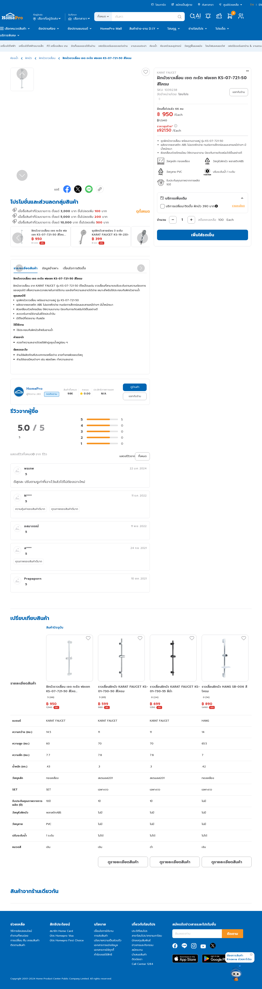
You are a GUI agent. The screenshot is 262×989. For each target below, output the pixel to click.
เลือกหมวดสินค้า (15, 28)
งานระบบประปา (138, 46)
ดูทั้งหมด (143, 211)
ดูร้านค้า (134, 387)
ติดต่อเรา (137, 959)
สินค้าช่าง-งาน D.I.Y (142, 28)
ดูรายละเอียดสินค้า (123, 862)
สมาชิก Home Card (61, 931)
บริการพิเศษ (8, 35)
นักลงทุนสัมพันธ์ (141, 940)
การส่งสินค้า (101, 936)
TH (252, 5)
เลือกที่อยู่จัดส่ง (47, 19)
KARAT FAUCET (166, 73)
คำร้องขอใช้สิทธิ (103, 955)
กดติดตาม (51, 394)
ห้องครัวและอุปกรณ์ (170, 46)
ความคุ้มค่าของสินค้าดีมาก (30, 509)
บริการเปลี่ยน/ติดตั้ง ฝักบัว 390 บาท (189, 206)
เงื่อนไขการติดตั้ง (74, 268)
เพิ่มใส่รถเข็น (202, 235)
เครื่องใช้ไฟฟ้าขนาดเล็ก (31, 46)
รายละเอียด (238, 206)
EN (260, 5)
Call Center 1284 (142, 964)
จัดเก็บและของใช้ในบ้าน (83, 46)
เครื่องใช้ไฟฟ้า (8, 46)
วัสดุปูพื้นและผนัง (193, 46)
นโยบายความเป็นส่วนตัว (107, 940)
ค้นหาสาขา (206, 5)
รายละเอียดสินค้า (26, 268)
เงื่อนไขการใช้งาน (103, 931)
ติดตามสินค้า (17, 945)
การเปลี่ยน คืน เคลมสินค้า (24, 940)
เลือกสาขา (79, 19)
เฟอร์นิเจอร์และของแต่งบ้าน (113, 46)
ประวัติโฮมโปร (139, 931)
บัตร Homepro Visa (62, 936)
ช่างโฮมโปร (195, 28)
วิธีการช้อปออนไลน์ (21, 931)
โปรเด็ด (220, 28)
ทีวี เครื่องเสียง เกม (57, 46)
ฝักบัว (28, 58)
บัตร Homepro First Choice (67, 940)
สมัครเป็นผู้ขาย (181, 5)
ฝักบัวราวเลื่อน (47, 58)
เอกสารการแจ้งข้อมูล (106, 945)
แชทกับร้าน (135, 396)
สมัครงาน (137, 950)
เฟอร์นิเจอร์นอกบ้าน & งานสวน (245, 46)
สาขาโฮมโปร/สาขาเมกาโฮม (147, 936)
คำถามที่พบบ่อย (19, 936)
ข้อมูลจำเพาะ (50, 268)
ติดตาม (232, 933)
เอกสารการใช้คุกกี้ (104, 950)
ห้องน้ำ (153, 46)
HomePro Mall (111, 28)
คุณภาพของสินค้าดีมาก (64, 509)
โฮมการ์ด (158, 5)
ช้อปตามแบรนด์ (78, 28)
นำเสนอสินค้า (139, 955)
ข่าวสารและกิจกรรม (142, 945)
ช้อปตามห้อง (46, 28)
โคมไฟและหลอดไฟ (215, 46)
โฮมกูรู (172, 28)
